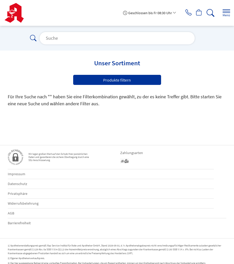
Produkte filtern (117, 80)
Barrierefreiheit (19, 223)
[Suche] (209, 13)
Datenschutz (17, 183)
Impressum (16, 174)
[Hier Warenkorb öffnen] (197, 13)
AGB (11, 213)
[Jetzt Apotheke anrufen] (185, 13)
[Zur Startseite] (16, 13)
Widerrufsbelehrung (23, 203)
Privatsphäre (17, 193)
